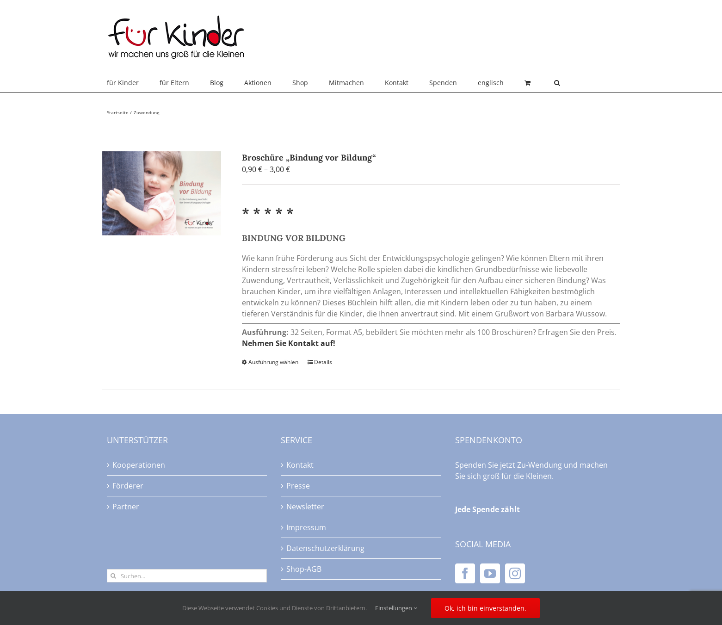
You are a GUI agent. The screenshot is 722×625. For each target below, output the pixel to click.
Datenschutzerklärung (325, 548)
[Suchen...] (187, 575)
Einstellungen (396, 608)
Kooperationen (138, 465)
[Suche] (113, 575)
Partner (125, 506)
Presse (298, 486)
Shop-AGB (303, 569)
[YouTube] (490, 573)
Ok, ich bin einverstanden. (485, 608)
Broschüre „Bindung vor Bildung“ (309, 157)
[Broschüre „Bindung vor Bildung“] (162, 193)
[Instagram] (515, 573)
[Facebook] (465, 573)
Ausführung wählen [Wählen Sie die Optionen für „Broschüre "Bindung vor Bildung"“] (273, 362)
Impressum (306, 527)
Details (323, 362)
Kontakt (300, 465)
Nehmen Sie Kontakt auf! (288, 343)
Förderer (127, 486)
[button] (557, 83)
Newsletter (305, 506)
